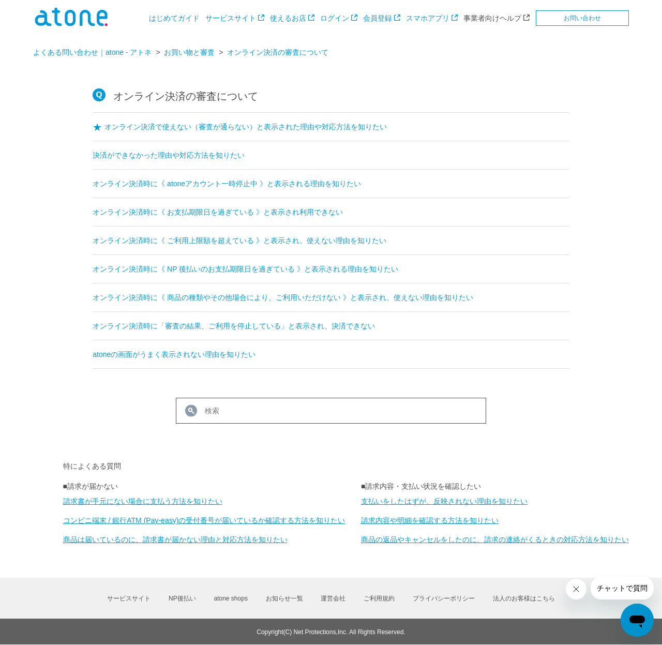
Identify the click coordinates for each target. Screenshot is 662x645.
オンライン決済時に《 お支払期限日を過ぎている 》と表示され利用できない (218, 212)
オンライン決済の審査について (277, 52)
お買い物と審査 (189, 52)
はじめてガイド (174, 18)
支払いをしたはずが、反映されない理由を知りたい (444, 501)
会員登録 (377, 18)
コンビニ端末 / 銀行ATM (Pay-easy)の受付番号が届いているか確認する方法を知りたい (204, 520)
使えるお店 (288, 18)
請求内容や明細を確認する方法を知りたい (430, 520)
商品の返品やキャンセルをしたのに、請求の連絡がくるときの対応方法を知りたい (495, 539)
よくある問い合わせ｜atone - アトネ (92, 52)
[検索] (331, 411)
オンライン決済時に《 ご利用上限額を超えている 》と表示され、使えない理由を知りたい (239, 240)
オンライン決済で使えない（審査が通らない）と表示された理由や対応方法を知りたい (245, 127)
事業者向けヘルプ (492, 18)
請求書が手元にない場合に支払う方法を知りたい (142, 501)
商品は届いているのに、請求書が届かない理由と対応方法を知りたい (175, 539)
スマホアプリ (427, 18)
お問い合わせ (582, 18)
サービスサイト (230, 18)
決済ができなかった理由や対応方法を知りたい (169, 155)
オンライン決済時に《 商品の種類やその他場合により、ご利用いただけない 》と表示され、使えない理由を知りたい (283, 297)
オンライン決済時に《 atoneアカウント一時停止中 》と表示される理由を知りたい (227, 183)
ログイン (334, 18)
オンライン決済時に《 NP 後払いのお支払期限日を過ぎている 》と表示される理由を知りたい (245, 269)
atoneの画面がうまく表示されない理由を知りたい (174, 354)
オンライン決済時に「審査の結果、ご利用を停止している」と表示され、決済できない (234, 326)
